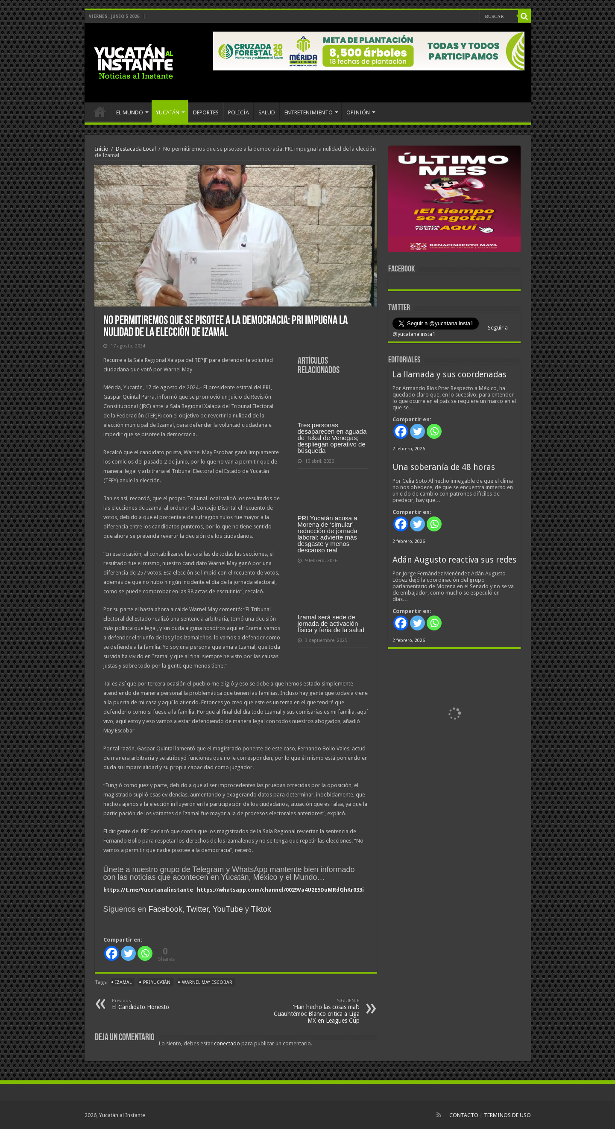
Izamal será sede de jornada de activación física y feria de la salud (331, 623)
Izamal (123, 982)
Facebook (165, 909)
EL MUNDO (129, 112)
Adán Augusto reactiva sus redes (454, 560)
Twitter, (198, 909)
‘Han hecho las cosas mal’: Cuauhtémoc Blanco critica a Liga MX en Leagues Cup (316, 1011)
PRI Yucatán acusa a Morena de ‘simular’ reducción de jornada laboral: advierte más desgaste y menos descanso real (327, 534)
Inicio (101, 149)
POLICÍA (238, 112)
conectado (227, 1043)
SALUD (266, 112)
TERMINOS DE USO (507, 1115)
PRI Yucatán (156, 982)
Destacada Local (136, 149)
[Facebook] (111, 953)
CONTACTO (463, 1115)
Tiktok (261, 909)
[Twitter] (128, 953)
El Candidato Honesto (155, 1004)
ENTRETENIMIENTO (308, 112)
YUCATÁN (167, 112)
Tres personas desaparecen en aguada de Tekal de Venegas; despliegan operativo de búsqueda (332, 437)
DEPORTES (206, 112)
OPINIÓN (358, 112)
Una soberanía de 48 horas (443, 467)
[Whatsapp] (145, 953)
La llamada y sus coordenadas (449, 374)
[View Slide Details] (454, 201)
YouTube (228, 909)
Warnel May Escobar (207, 982)
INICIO (100, 111)
